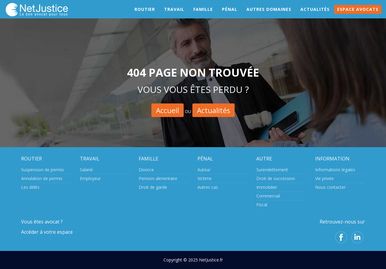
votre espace (58, 232)
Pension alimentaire (158, 178)
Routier (144, 15)
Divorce (146, 169)
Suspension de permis (42, 169)
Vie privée (324, 178)
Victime (205, 178)
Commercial (268, 196)
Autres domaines (268, 15)
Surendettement (272, 169)
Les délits (30, 187)
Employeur (90, 178)
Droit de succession (275, 178)
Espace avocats (357, 15)
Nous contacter (330, 187)
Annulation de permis (41, 178)
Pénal (229, 15)
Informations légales (335, 169)
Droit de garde (153, 187)
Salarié (86, 169)
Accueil (167, 110)
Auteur (204, 169)
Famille (203, 15)
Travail (174, 15)
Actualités (315, 15)
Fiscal (261, 204)
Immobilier (266, 187)
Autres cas (208, 187)
